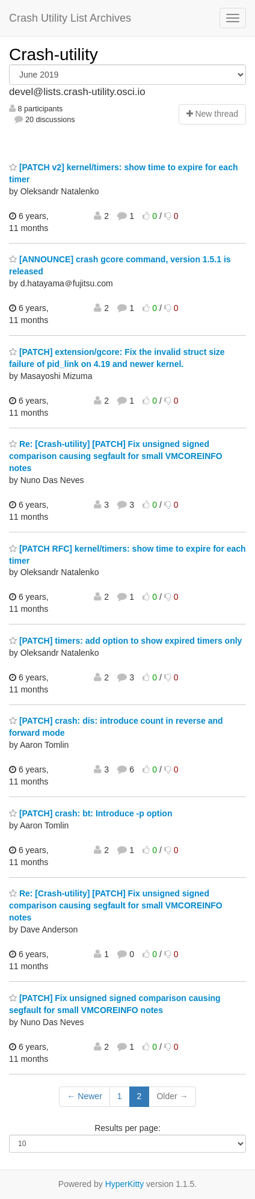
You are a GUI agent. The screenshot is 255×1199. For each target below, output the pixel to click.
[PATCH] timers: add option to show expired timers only (125, 641)
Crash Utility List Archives (70, 18)
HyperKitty (124, 1184)
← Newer (84, 1096)
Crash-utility (53, 54)
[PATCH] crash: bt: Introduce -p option (90, 813)
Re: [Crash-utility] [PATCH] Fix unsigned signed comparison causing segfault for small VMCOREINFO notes (116, 456)
